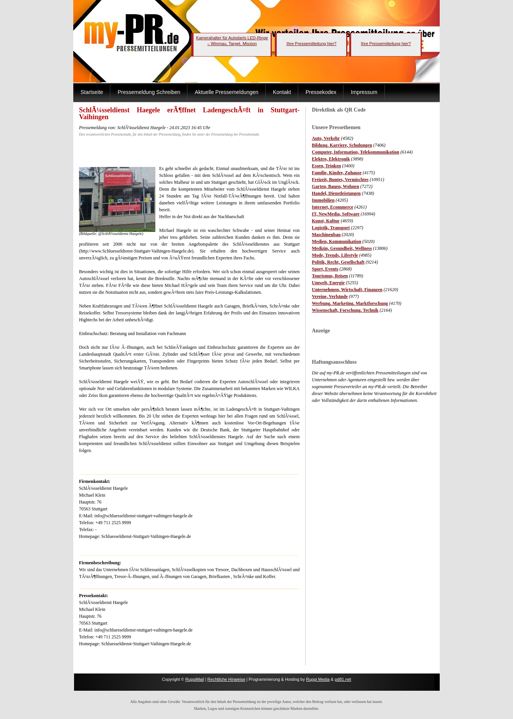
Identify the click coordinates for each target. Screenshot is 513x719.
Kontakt (282, 92)
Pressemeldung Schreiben (149, 92)
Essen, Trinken (326, 165)
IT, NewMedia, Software (336, 214)
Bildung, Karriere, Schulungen (342, 145)
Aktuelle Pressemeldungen (226, 92)
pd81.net (343, 679)
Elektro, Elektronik (331, 159)
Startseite (92, 92)
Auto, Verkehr (326, 138)
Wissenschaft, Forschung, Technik (345, 310)
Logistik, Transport (331, 227)
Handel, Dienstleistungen (336, 193)
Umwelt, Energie (328, 282)
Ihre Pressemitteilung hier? (312, 43)
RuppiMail (194, 679)
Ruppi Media (318, 679)
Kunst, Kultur (326, 220)
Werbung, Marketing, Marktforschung (350, 303)
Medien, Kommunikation (336, 241)
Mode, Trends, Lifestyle (335, 255)
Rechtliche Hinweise (226, 679)
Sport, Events (325, 269)
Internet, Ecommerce (332, 207)
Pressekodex (320, 92)
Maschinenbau (326, 234)
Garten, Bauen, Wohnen (335, 186)
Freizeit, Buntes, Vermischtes (340, 179)
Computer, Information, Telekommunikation (355, 152)
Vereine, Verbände (330, 296)
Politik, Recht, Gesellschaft (338, 262)
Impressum (364, 92)
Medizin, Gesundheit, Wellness (342, 248)
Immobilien (323, 200)
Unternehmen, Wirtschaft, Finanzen (347, 289)
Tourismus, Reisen (330, 276)
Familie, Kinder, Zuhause (336, 172)
